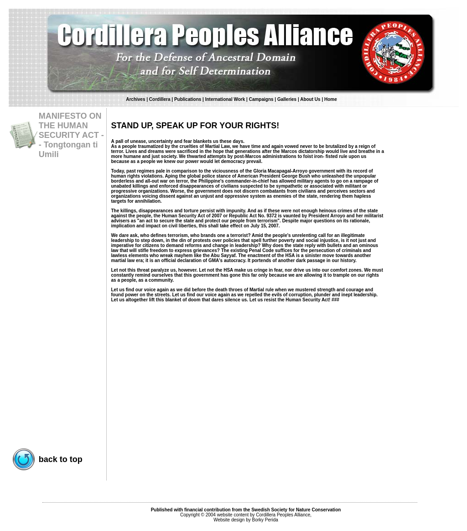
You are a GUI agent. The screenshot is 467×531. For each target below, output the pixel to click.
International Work (225, 99)
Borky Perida (265, 519)
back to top (61, 459)
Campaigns (261, 99)
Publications (187, 99)
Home (330, 99)
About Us (311, 99)
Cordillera (160, 99)
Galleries (286, 99)
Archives (135, 99)
